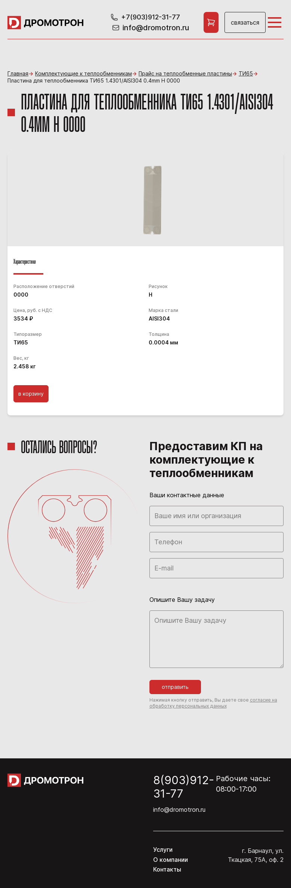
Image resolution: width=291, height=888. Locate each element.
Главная (17, 74)
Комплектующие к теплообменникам (83, 74)
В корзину (31, 393)
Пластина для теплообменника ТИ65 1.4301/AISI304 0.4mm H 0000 (93, 81)
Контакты (167, 869)
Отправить (175, 687)
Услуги (163, 849)
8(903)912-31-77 (183, 786)
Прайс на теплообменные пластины (185, 74)
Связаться (245, 22)
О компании (170, 859)
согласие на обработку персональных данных (213, 703)
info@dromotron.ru (179, 809)
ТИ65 (246, 74)
